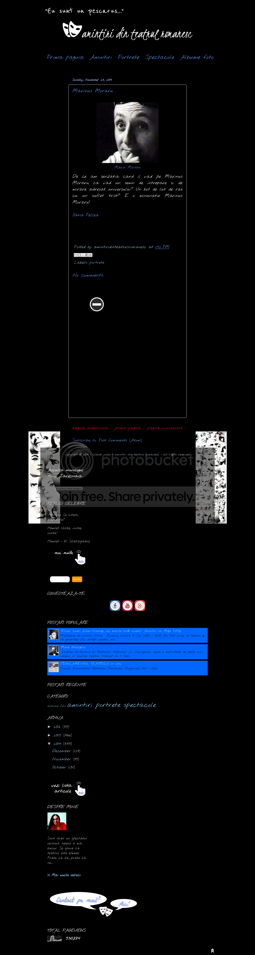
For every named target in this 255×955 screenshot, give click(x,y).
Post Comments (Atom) (120, 440)
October (60, 767)
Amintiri (101, 57)
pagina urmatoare (165, 428)
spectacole (140, 705)
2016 (58, 727)
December (62, 751)
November (62, 759)
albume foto (56, 706)
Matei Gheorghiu (73, 647)
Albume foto (197, 57)
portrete (97, 262)
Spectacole (159, 57)
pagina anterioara (90, 428)
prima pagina (128, 428)
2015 (58, 735)
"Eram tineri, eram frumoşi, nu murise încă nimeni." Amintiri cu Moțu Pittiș (121, 631)
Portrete (128, 57)
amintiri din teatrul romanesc (137, 455)
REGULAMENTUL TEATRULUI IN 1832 (91, 664)
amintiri (79, 705)
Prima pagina (65, 57)
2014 (58, 744)
